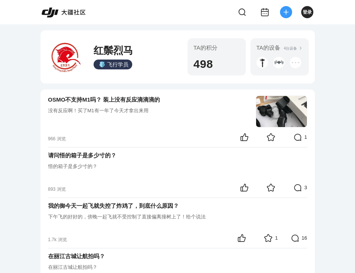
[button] (262, 62)
